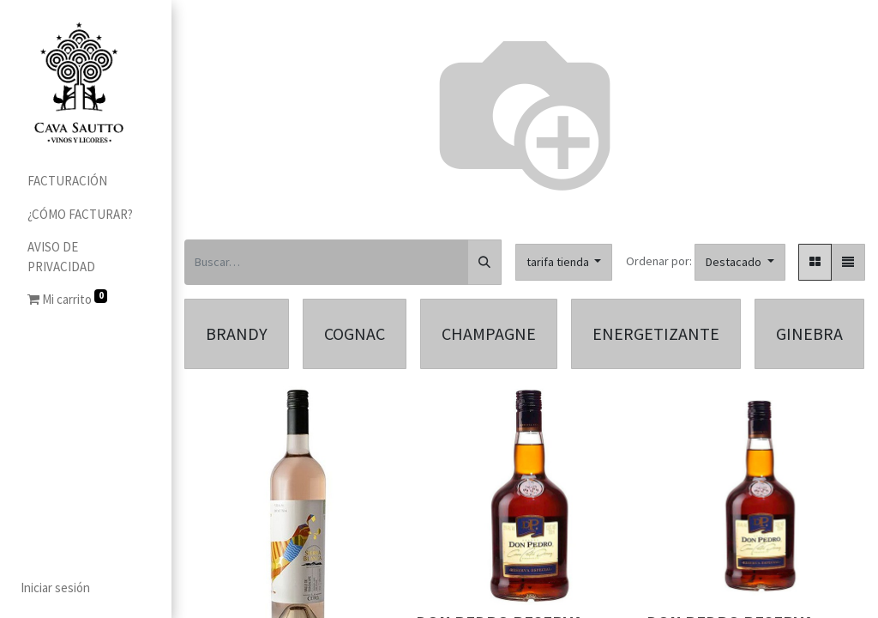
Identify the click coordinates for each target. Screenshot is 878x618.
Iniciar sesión (55, 587)
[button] (740, 262)
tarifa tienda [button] (559, 262)
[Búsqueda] (484, 262)
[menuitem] (86, 181)
